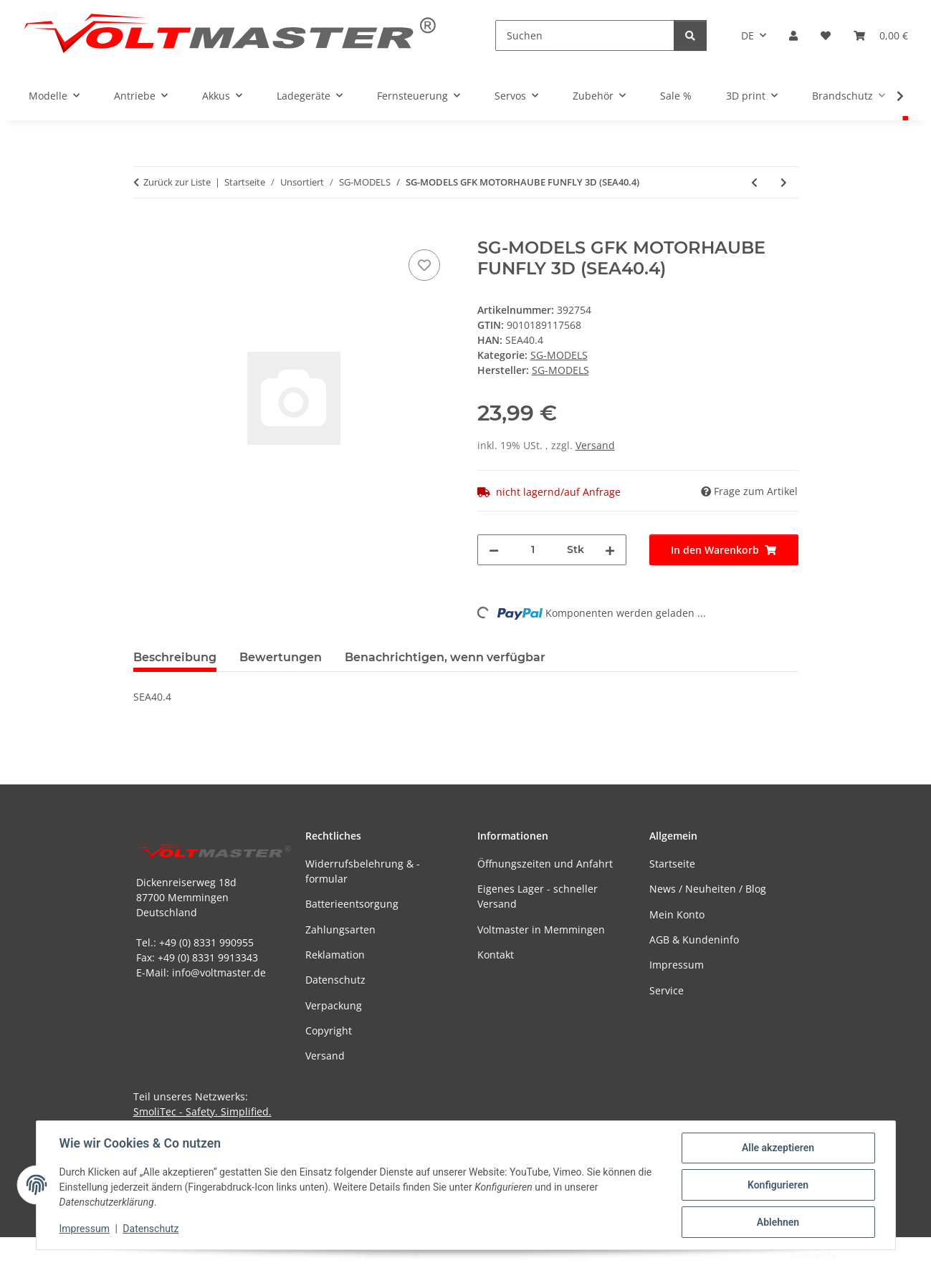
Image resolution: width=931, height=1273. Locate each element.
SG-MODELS (559, 355)
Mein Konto (677, 914)
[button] (793, 35)
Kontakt (495, 954)
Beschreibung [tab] (174, 657)
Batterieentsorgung (351, 904)
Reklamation (335, 954)
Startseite (672, 863)
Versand (595, 445)
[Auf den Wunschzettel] (424, 265)
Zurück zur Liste (177, 182)
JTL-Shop (856, 1255)
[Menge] (533, 550)
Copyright (328, 1030)
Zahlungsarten (340, 929)
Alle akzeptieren (778, 1147)
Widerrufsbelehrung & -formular (362, 871)
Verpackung (333, 1005)
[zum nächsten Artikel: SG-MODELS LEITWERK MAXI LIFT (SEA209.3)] (783, 182)
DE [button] (747, 35)
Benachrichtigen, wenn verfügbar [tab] (445, 657)
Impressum (84, 1228)
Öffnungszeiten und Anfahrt (545, 863)
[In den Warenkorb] (144, 230)
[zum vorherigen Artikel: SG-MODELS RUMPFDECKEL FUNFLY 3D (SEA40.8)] (754, 182)
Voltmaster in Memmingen (541, 929)
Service (666, 990)
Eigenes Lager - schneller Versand (537, 896)
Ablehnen (778, 1222)
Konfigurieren (778, 1185)
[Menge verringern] (494, 550)
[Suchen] (584, 35)
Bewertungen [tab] (280, 657)
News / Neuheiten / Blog (707, 888)
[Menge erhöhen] (610, 550)
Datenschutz (150, 1228)
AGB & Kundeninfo (694, 939)
